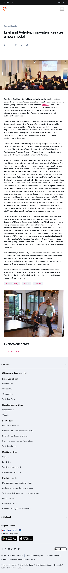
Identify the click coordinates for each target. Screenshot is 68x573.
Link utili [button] (5, 364)
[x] (6, 549)
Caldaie (5, 415)
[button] (4, 45)
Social (26, 283)
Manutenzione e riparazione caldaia (17, 483)
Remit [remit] (4, 559)
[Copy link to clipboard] (27, 45)
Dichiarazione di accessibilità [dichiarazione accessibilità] (22, 559)
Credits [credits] (11, 555)
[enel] (5, 9)
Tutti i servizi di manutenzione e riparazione (20, 493)
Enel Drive (6, 462)
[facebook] (2, 549)
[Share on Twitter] (16, 45)
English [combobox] (58, 549)
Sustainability (12, 283)
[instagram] (15, 549)
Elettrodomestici (9, 498)
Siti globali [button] (6, 517)
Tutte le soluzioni (9, 446)
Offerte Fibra (7, 394)
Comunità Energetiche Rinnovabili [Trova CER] (16, 508)
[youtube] (9, 549)
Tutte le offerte (8, 399)
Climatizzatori (8, 410)
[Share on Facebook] (10, 45)
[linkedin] (12, 549)
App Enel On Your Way (12, 472)
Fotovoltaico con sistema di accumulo (18, 431)
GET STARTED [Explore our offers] (11, 351)
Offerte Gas (7, 389)
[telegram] (19, 549)
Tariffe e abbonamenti (11, 467)
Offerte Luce (7, 384)
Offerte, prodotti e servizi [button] (14, 373)
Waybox (5, 457)
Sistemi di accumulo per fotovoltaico (17, 441)
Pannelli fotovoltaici (10, 426)
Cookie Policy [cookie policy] (53, 555)
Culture (38, 283)
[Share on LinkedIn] (21, 45)
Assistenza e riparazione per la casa (17, 488)
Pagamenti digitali (9, 503)
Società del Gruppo (34, 555)
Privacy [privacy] (20, 555)
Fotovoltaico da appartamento (15, 436)
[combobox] (60, 549)
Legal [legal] (3, 555)
